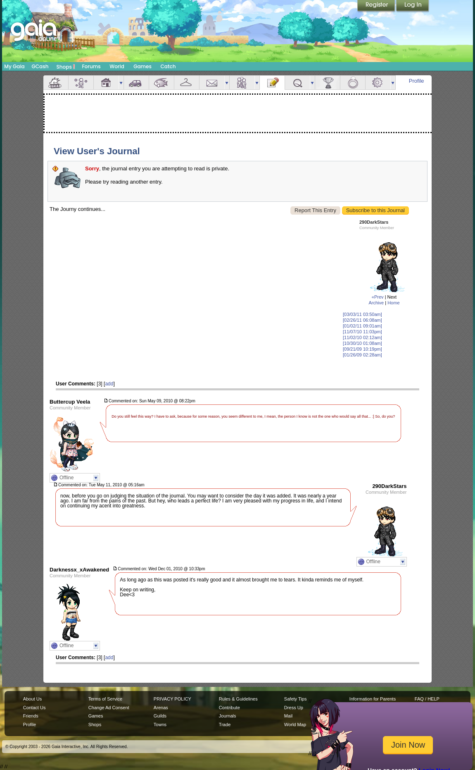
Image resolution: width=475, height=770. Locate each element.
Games (142, 66)
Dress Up (293, 707)
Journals (227, 715)
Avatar (81, 82)
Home (393, 302)
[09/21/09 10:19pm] (362, 349)
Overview (55, 82)
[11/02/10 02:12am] (362, 337)
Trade (224, 724)
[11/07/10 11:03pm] (362, 331)
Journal (272, 82)
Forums (91, 66)
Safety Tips (295, 698)
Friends (242, 82)
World (116, 66)
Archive (376, 302)
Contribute (229, 707)
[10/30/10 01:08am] (362, 343)
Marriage (352, 82)
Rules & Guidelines (238, 698)
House (106, 82)
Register (376, 6)
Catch (168, 66)
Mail (212, 82)
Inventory (186, 82)
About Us (32, 698)
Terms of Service (105, 698)
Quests (297, 82)
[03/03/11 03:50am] (362, 314)
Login (412, 6)
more (121, 82)
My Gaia (14, 66)
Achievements (327, 82)
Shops (66, 66)
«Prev (378, 296)
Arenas (161, 707)
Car (136, 82)
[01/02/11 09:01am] (362, 325)
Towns (160, 724)
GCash (40, 66)
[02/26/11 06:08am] (362, 320)
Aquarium (161, 82)
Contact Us (34, 707)
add (109, 384)
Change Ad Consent (108, 707)
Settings (378, 82)
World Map (295, 724)
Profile (416, 81)
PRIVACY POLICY (172, 698)
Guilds (160, 715)
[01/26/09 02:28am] (362, 354)
